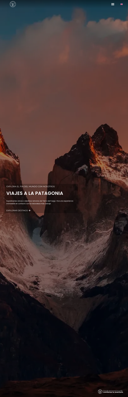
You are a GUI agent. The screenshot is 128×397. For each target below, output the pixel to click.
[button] (112, 4)
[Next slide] (124, 198)
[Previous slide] (4, 198)
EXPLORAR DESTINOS (18, 211)
